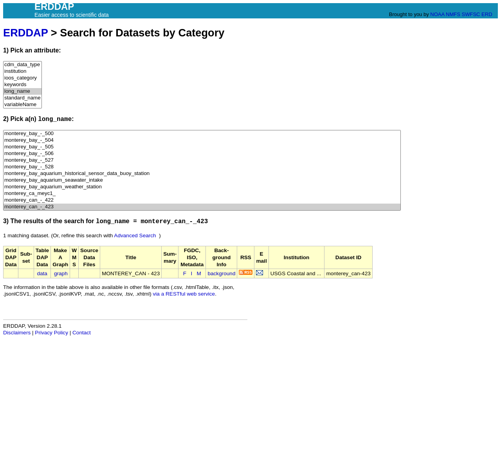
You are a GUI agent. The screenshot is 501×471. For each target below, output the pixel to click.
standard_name (22, 98)
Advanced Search (135, 235)
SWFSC (471, 14)
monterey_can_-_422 (202, 200)
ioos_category (22, 78)
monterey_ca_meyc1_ (202, 193)
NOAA (437, 14)
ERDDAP (25, 33)
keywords (22, 84)
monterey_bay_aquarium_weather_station (202, 187)
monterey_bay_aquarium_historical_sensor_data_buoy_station (202, 173)
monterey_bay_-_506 (202, 153)
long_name (22, 91)
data (42, 273)
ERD (486, 14)
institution (22, 71)
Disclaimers (17, 333)
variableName (22, 104)
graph (61, 273)
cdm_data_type (22, 64)
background (221, 273)
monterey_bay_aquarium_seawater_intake (202, 180)
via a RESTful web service (184, 294)
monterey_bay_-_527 (202, 160)
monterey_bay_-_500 (202, 133)
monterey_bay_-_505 (202, 147)
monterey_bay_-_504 (202, 140)
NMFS (453, 14)
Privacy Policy (51, 333)
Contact (81, 333)
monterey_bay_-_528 (202, 167)
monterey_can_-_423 (202, 207)
